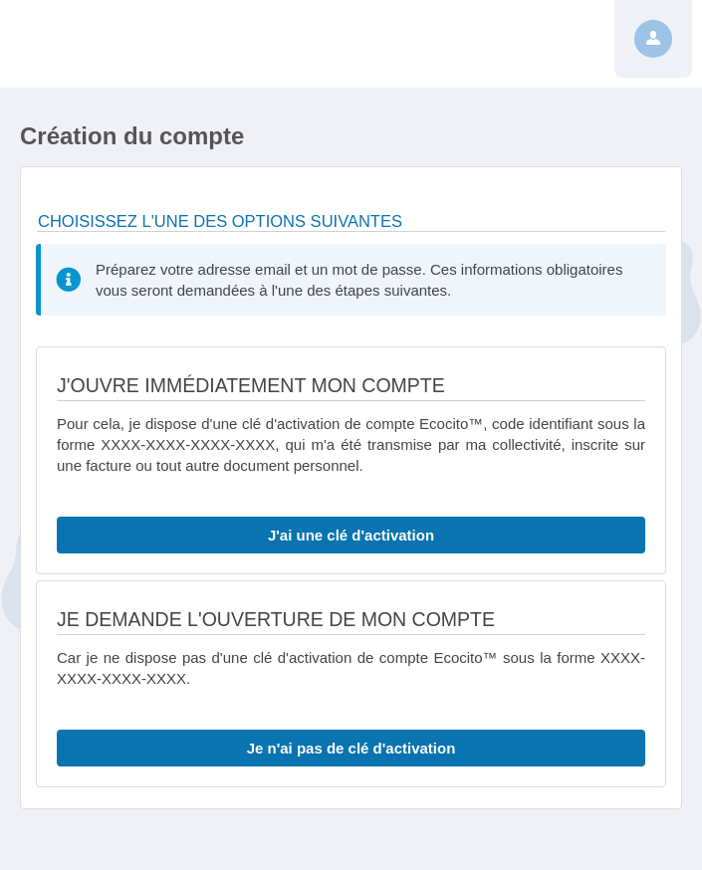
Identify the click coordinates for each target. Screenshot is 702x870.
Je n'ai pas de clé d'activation (351, 748)
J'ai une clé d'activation (351, 535)
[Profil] (653, 39)
